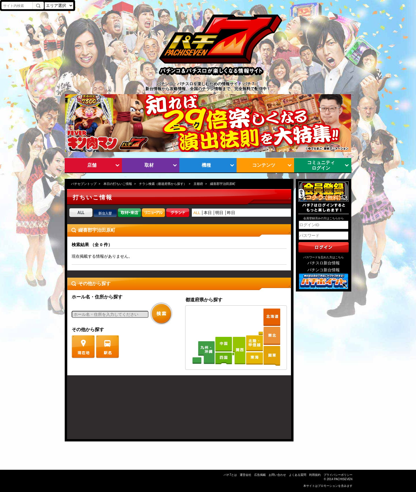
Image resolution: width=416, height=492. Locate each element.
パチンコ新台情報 (323, 270)
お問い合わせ (277, 474)
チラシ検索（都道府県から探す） (163, 183)
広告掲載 (260, 474)
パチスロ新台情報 (323, 263)
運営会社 (245, 474)
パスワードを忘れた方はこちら (323, 257)
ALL (196, 213)
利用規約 (315, 474)
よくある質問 (297, 474)
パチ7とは (230, 474)
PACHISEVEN (343, 479)
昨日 (231, 213)
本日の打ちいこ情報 (117, 183)
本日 (208, 213)
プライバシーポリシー (338, 474)
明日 (219, 213)
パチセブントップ (83, 183)
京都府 (198, 183)
